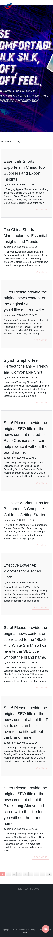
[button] (43, 6)
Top (46, 928)
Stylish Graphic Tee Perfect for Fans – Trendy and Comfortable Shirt (26, 366)
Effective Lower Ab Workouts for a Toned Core (22, 571)
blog (18, 141)
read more (40, 209)
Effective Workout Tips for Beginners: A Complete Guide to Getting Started (26, 509)
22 (49, 874)
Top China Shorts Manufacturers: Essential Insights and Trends (25, 235)
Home (8, 141)
